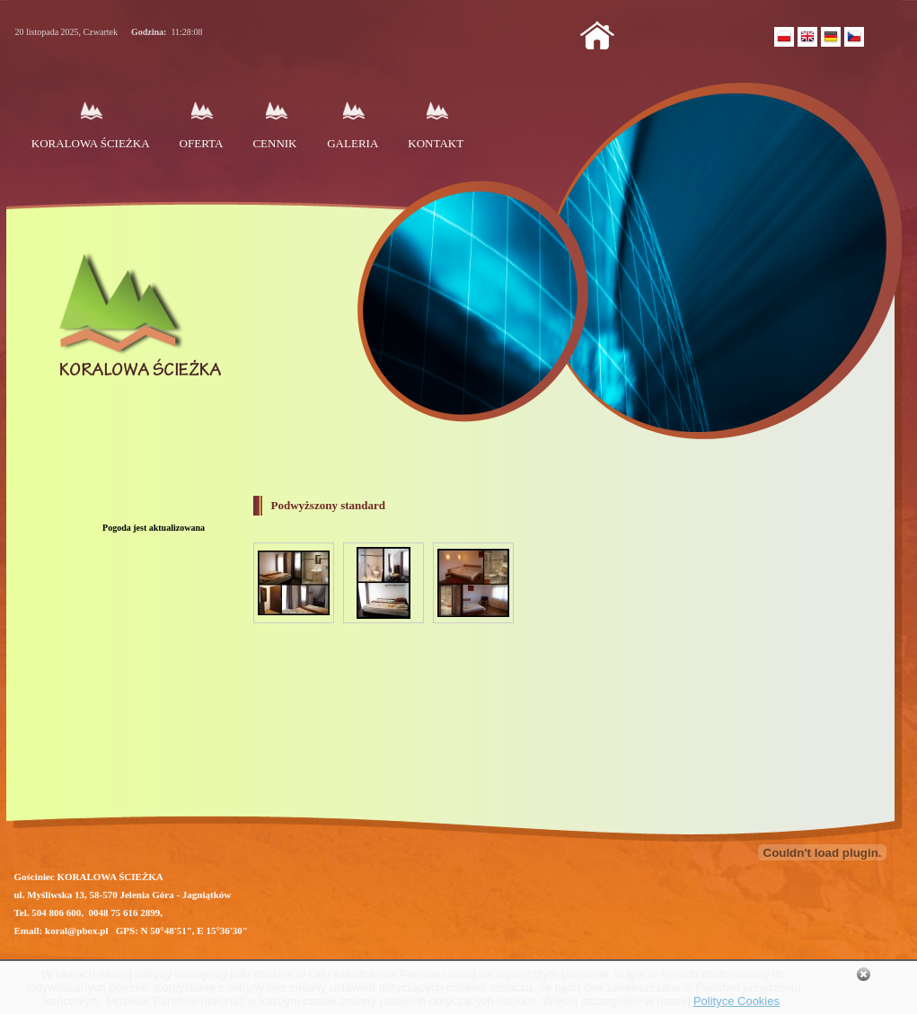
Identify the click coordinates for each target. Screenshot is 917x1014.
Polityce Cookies (736, 1001)
